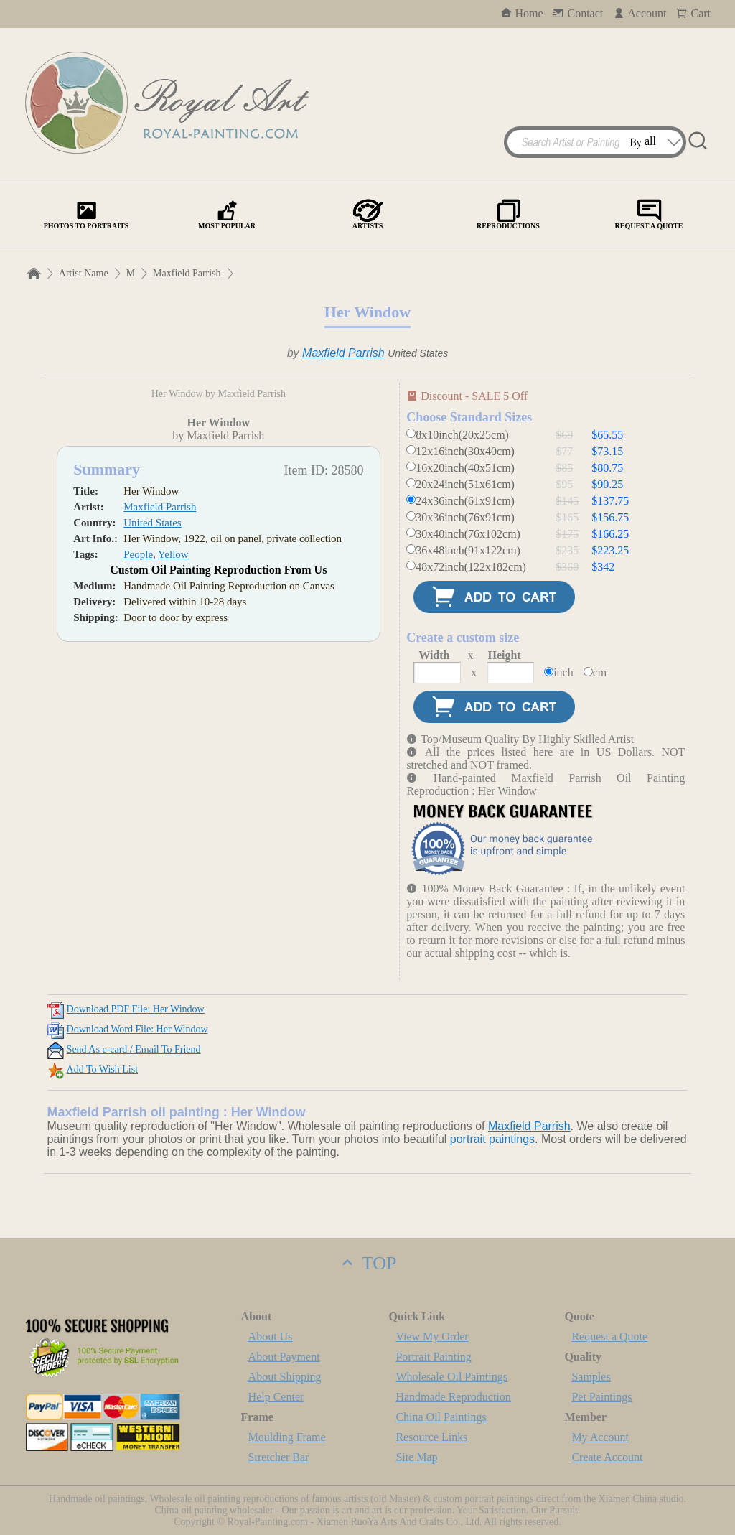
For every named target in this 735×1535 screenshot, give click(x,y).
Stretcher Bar (278, 1457)
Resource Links (431, 1437)
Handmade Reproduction (452, 1397)
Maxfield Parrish (186, 273)
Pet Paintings (601, 1397)
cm (600, 672)
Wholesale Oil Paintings (451, 1377)
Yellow (173, 790)
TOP (367, 1263)
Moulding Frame (287, 1437)
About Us (270, 1336)
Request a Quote (609, 1336)
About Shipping (285, 1377)
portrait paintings (492, 1139)
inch (563, 672)
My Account (600, 1437)
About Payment (284, 1356)
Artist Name (83, 273)
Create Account (606, 1457)
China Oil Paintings (440, 1417)
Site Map (416, 1457)
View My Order (431, 1336)
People (138, 790)
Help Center (276, 1397)
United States (152, 758)
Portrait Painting (433, 1356)
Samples (590, 1377)
